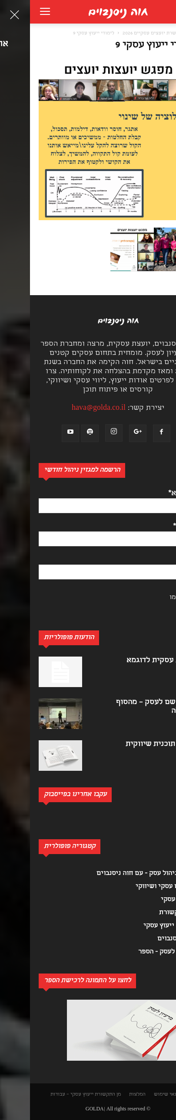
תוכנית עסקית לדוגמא (131, 661)
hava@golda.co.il (69, 408)
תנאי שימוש (136, 1094)
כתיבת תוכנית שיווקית (131, 744)
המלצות (107, 1094)
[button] (164, 33)
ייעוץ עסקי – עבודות (41, 1094)
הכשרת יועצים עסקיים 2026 (122, 33)
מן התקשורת (78, 1094)
